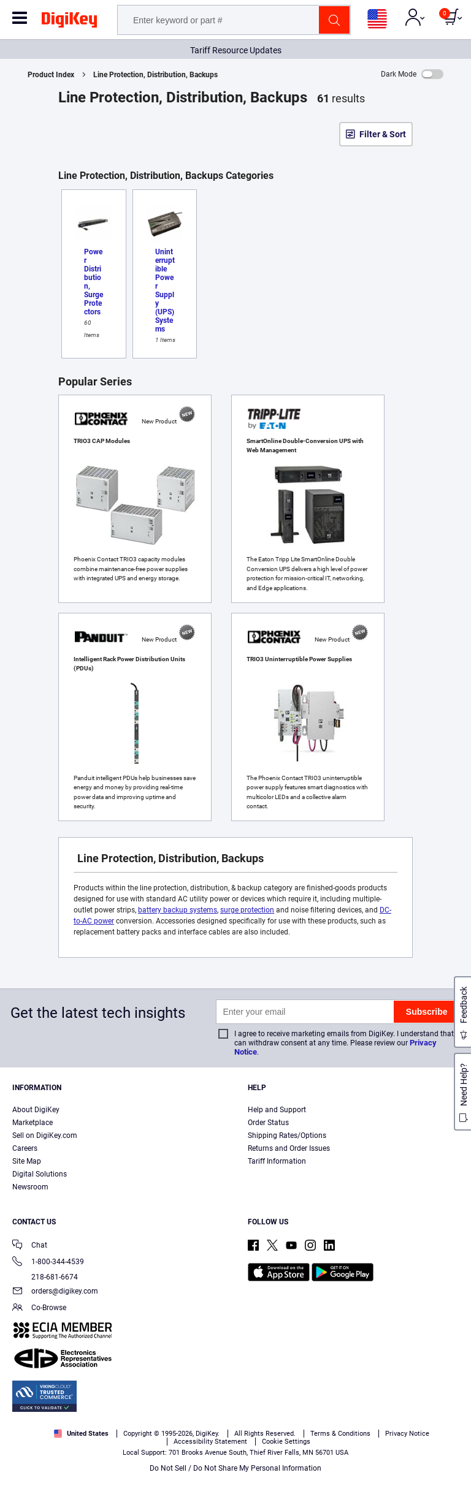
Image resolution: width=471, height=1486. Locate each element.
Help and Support (277, 1109)
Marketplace (32, 1122)
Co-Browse (39, 1308)
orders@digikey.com (55, 1292)
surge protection (247, 910)
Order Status (268, 1122)
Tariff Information (277, 1161)
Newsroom (30, 1187)
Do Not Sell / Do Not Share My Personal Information (235, 1468)
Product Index (51, 74)
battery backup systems (177, 910)
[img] (69, 22)
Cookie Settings (286, 1442)
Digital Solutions (39, 1174)
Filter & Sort (382, 134)
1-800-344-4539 (48, 1262)
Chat (29, 1246)
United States (81, 1434)
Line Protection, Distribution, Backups (155, 74)
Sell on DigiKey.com (44, 1135)
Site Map (26, 1161)
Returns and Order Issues (289, 1148)
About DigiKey (35, 1109)
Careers (24, 1148)
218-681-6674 (45, 1277)
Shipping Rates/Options (287, 1135)
